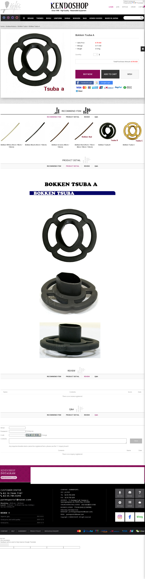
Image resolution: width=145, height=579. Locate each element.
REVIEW (87, 117)
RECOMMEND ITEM (54, 117)
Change (44, 435)
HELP (12, 531)
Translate (137, 3)
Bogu (48, 18)
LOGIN (111, 7)
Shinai (67, 18)
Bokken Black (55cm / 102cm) (35, 145)
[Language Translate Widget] (134, 1)
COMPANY (4, 531)
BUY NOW (87, 74)
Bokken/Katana (11, 26)
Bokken (76, 18)
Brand (31, 18)
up (99, 54)
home (3, 26)
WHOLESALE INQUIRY (52, 531)
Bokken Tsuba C (129, 145)
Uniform (58, 18)
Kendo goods (95, 18)
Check (136, 441)
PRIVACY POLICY (35, 531)
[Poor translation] (6, 544)
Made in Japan (111, 18)
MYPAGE (125, 7)
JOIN (117, 7)
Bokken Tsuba (22, 26)
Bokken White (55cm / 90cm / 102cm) (11, 146)
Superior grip (5, 516)
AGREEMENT (22, 531)
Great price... (5, 523)
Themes (39, 18)
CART (140, 7)
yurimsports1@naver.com (75, 514)
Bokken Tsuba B (104, 145)
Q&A (96, 117)
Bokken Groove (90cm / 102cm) (60, 146)
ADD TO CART (110, 74)
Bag (85, 18)
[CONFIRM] (87, 507)
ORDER (133, 7)
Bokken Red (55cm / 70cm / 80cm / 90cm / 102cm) (85, 146)
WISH (129, 74)
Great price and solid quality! (10, 520)
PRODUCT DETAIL (72, 117)
